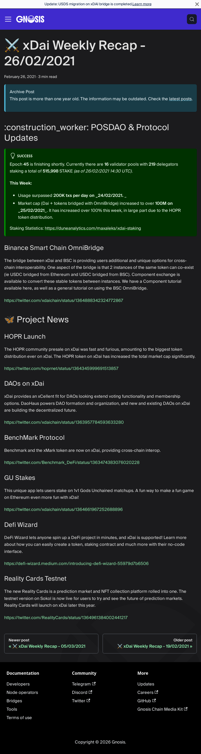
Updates (145, 684)
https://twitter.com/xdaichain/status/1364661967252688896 (63, 509)
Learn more (142, 4)
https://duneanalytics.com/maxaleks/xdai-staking (93, 228)
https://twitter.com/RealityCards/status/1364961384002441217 (66, 617)
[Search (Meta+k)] (192, 19)
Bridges (14, 701)
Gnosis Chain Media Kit (162, 709)
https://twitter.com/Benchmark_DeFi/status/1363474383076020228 (71, 462)
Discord (82, 692)
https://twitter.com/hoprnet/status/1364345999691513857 (61, 368)
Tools (12, 709)
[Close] (197, 4)
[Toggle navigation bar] (8, 19)
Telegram (84, 684)
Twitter (81, 701)
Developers (18, 684)
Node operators (22, 692)
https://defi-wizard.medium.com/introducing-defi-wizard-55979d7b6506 (76, 563)
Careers (147, 692)
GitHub (146, 701)
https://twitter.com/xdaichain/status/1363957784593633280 (64, 422)
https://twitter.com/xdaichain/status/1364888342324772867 (63, 300)
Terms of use (19, 717)
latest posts (180, 99)
